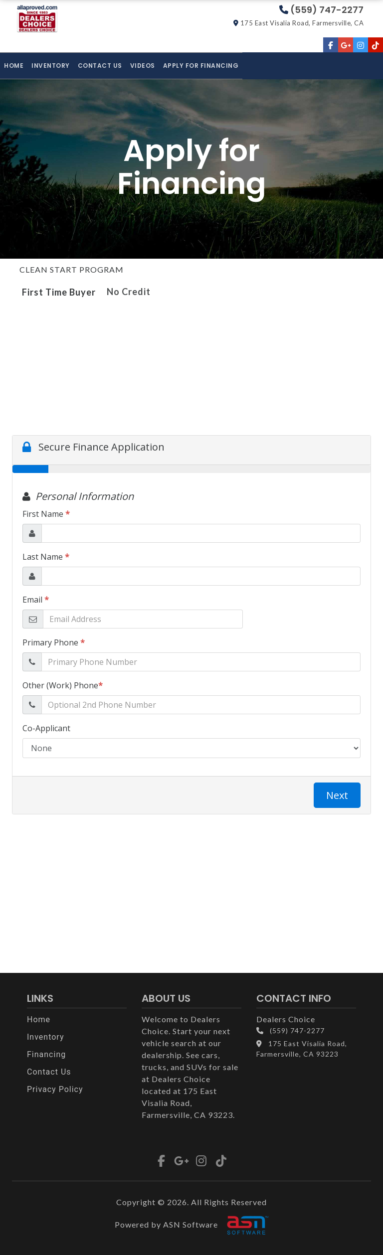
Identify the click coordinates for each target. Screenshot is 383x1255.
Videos (142, 65)
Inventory (50, 65)
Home (13, 65)
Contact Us (100, 65)
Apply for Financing (201, 65)
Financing (46, 1054)
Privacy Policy (55, 1089)
